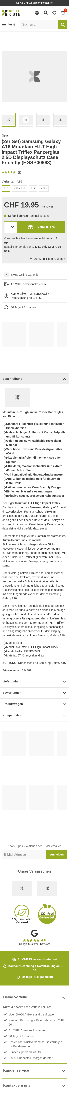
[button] (8, 25)
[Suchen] (62, 24)
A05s (44, 188)
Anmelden (57, 854)
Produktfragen (34, 704)
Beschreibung (34, 379)
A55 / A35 (19, 188)
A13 (33, 188)
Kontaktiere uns (34, 1086)
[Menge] (10, 227)
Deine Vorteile (34, 997)
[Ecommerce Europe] (47, 888)
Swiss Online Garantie (25, 274)
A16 (6, 188)
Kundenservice (34, 1070)
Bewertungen (34, 693)
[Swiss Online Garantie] (22, 888)
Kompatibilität (34, 715)
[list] (34, 76)
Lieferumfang (34, 682)
